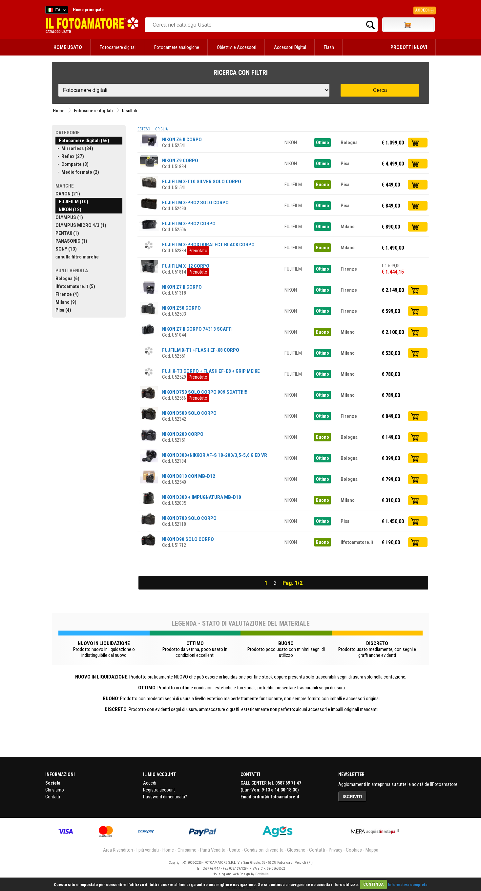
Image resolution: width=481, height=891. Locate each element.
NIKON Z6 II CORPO (182, 140)
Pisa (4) (63, 310)
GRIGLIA (161, 129)
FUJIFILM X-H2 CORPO (185, 266)
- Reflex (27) (69, 156)
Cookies (354, 850)
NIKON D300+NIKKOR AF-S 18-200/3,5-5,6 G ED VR (214, 455)
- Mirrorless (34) (74, 148)
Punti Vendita (212, 850)
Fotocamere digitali (118, 47)
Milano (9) (65, 302)
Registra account (159, 789)
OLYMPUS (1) (69, 217)
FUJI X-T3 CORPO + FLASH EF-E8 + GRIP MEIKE (211, 371)
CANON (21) (67, 194)
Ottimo (322, 142)
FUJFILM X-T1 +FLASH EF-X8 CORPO (200, 350)
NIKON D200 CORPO (182, 434)
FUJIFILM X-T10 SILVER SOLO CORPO (201, 182)
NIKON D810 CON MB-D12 (188, 476)
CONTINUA (373, 884)
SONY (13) (66, 249)
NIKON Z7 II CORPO (182, 287)
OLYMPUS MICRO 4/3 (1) (80, 225)
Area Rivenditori (118, 850)
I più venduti (147, 850)
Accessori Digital (290, 47)
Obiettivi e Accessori (236, 47)
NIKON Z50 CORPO (181, 308)
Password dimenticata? (165, 796)
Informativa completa (407, 884)
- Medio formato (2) (77, 172)
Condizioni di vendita (263, 850)
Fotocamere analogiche (176, 47)
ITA (55, 11)
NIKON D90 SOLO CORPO (188, 539)
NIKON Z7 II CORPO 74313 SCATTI (197, 329)
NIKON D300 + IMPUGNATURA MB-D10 (201, 497)
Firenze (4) (67, 294)
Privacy (335, 850)
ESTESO (143, 129)
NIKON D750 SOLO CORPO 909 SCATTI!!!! (204, 392)
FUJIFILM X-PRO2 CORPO (189, 224)
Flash (329, 47)
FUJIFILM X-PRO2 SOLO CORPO (195, 203)
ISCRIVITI (352, 796)
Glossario (296, 850)
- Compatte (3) (72, 164)
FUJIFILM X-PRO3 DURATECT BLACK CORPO (208, 245)
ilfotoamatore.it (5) (75, 286)
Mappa (372, 850)
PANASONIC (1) (71, 241)
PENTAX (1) (67, 233)
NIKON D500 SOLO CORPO (189, 413)
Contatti (52, 796)
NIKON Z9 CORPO (180, 161)
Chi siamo (54, 789)
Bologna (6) (67, 278)
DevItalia (262, 874)
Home (59, 110)
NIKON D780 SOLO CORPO (189, 518)
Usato (234, 850)
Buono (322, 184)
